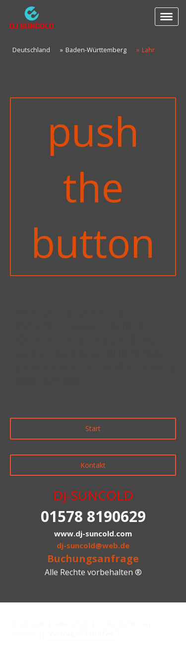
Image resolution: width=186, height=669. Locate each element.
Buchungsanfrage (93, 558)
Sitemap (24, 633)
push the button (93, 186)
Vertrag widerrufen (81, 633)
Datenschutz (71, 623)
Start (93, 428)
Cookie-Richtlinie (121, 623)
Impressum (29, 623)
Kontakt (93, 465)
